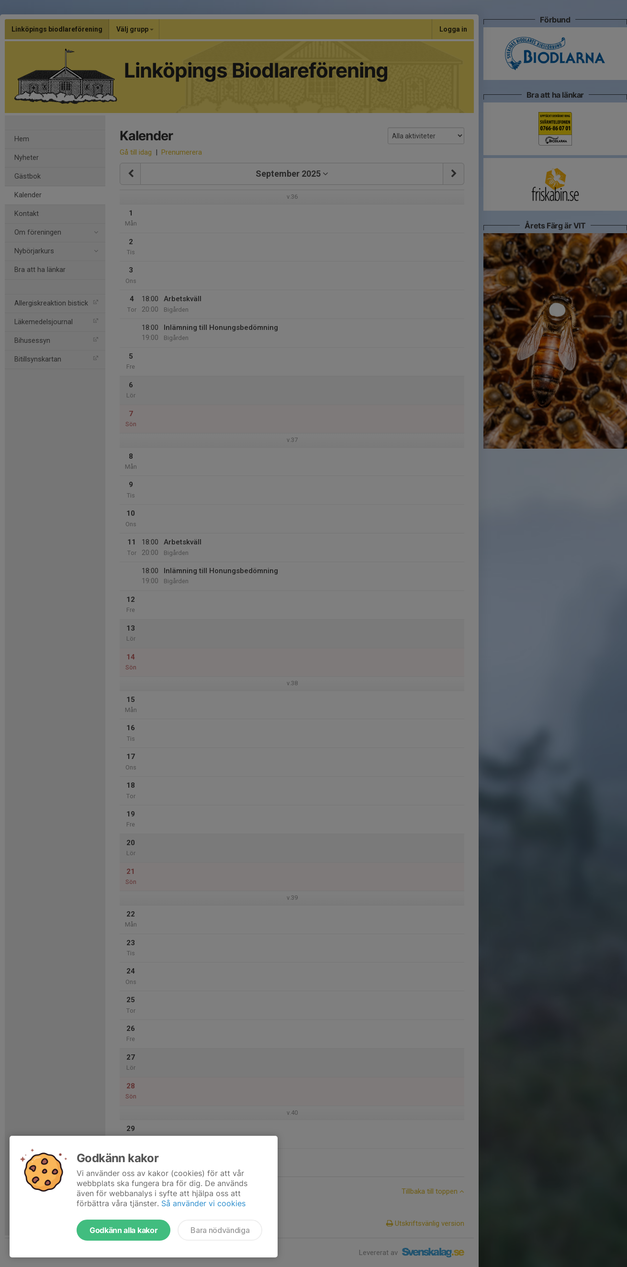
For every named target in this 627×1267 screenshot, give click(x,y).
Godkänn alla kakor (123, 1230)
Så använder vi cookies (203, 1203)
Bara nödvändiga (219, 1230)
